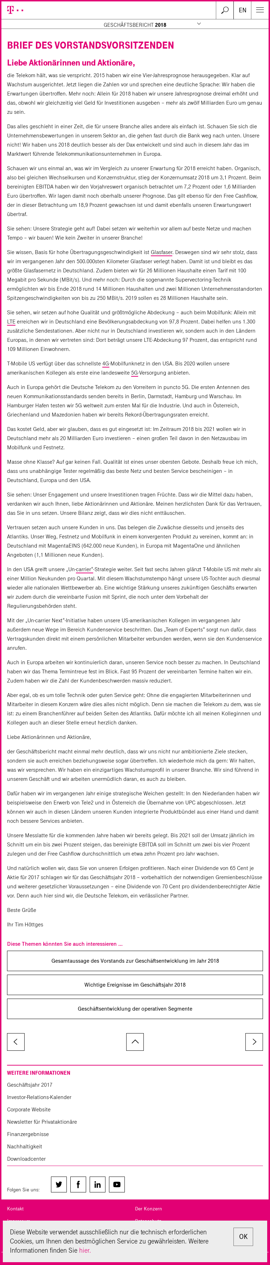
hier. (85, 1250)
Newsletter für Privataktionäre (42, 1121)
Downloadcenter (26, 1158)
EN (242, 10)
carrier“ (84, 569)
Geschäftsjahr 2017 (29, 1084)
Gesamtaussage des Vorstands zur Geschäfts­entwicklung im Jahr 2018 (135, 960)
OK (243, 1237)
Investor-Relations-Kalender (39, 1097)
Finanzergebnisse (28, 1134)
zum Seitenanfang (135, 1042)
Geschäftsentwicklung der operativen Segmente (135, 1008)
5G (134, 372)
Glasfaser (161, 252)
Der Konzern (148, 1209)
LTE (11, 321)
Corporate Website (29, 1109)
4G (105, 363)
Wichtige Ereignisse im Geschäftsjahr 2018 (135, 984)
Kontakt (15, 1209)
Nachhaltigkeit (24, 1146)
